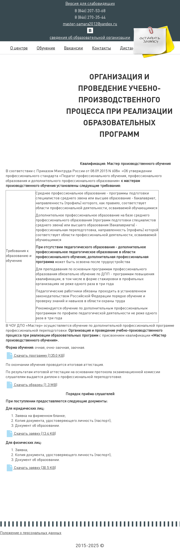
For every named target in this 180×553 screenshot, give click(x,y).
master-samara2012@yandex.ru (90, 23)
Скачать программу (35, 355)
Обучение (46, 47)
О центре (19, 47)
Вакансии (73, 47)
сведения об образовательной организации (90, 37)
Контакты (101, 47)
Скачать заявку (31, 433)
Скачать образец (31, 384)
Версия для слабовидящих (90, 3)
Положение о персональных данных (30, 532)
